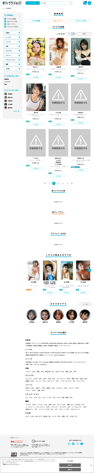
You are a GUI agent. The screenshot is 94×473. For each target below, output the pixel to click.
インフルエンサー (79, 407)
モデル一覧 (16, 111)
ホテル (56, 397)
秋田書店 (28, 343)
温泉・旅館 (67, 397)
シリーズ (8, 42)
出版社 (7, 33)
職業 (7, 64)
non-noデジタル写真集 (80, 353)
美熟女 (50, 388)
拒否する (70, 465)
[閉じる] (91, 465)
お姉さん (40, 388)
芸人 (54, 409)
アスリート (63, 409)
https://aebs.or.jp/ (24, 455)
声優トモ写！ (29, 364)
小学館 (86, 343)
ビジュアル (9, 51)
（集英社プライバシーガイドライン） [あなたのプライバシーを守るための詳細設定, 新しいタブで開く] (11, 464)
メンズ (56, 416)
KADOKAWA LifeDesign (56, 343)
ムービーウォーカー (64, 345)
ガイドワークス (36, 343)
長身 (83, 379)
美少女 (30, 388)
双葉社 (56, 345)
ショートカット (63, 379)
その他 (7, 69)
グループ (47, 397)
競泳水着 (50, 371)
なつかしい (61, 388)
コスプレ (31, 371)
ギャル (80, 381)
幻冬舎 (70, 343)
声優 (70, 404)
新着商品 (6, 79)
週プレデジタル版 (12, 21)
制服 (40, 371)
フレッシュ (40, 381)
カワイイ (73, 388)
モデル (61, 404)
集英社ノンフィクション (46, 355)
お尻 (51, 379)
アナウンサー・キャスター (61, 407)
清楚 (29, 390)
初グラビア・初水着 (43, 416)
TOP (4, 8)
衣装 (7, 46)
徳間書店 (40, 345)
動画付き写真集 (54, 362)
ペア (29, 397)
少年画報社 (29, 345)
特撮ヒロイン (32, 409)
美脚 (75, 379)
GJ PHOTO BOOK (54, 353)
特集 (5, 84)
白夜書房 (50, 345)
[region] (47, 465)
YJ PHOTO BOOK (44, 353)
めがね (59, 371)
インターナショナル (68, 381)
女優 (52, 404)
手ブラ (30, 416)
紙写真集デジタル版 (31, 362)
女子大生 (79, 404)
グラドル (31, 404)
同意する (70, 469)
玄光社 (65, 343)
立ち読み (36, 77)
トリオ (37, 397)
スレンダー (32, 379)
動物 (65, 416)
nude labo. (43, 364)
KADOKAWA (44, 343)
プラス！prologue (43, 362)
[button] (89, 270)
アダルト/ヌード (75, 409)
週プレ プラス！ (11, 24)
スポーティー (53, 381)
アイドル (42, 404)
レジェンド (44, 409)
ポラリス (36, 364)
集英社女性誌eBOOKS (32, 355)
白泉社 (45, 345)
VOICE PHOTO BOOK (65, 362)
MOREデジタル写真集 (66, 353)
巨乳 (43, 379)
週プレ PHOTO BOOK (32, 353)
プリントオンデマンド (78, 362)
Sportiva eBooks (59, 355)
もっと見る (85, 304)
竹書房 (35, 345)
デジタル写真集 (11, 19)
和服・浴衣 (70, 371)
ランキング (7, 82)
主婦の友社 (80, 343)
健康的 (30, 381)
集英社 (74, 343)
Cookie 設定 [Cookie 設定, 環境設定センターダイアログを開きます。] (70, 461)
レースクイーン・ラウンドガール (38, 407)
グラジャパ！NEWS (12, 26)
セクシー (85, 388)
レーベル (8, 37)
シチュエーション (10, 60)
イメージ (8, 55)
